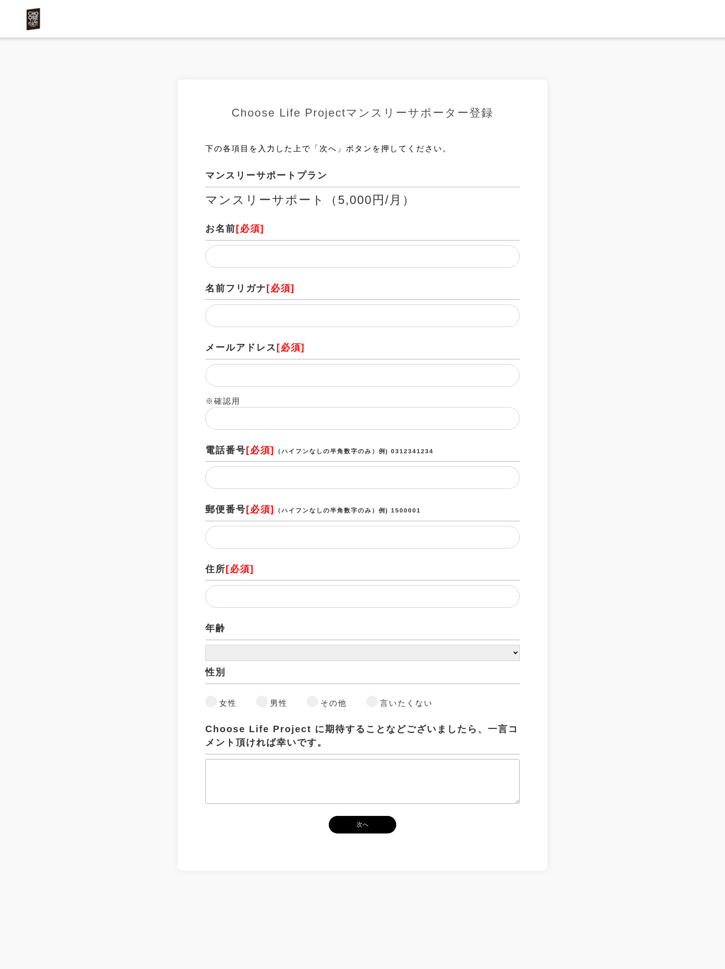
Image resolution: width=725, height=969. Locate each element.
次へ (362, 824)
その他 (333, 703)
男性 (279, 703)
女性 (228, 703)
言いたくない (406, 703)
